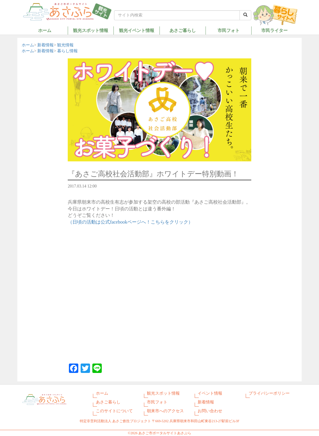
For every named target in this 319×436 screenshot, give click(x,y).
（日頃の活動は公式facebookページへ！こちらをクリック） (130, 221)
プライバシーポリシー (269, 393)
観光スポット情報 (90, 30)
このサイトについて (114, 411)
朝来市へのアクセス (165, 411)
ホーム (44, 30)
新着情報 (45, 45)
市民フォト (229, 30)
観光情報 (65, 45)
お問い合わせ (210, 411)
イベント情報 (210, 393)
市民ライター (274, 30)
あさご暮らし (182, 30)
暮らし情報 (67, 51)
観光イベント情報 (136, 30)
